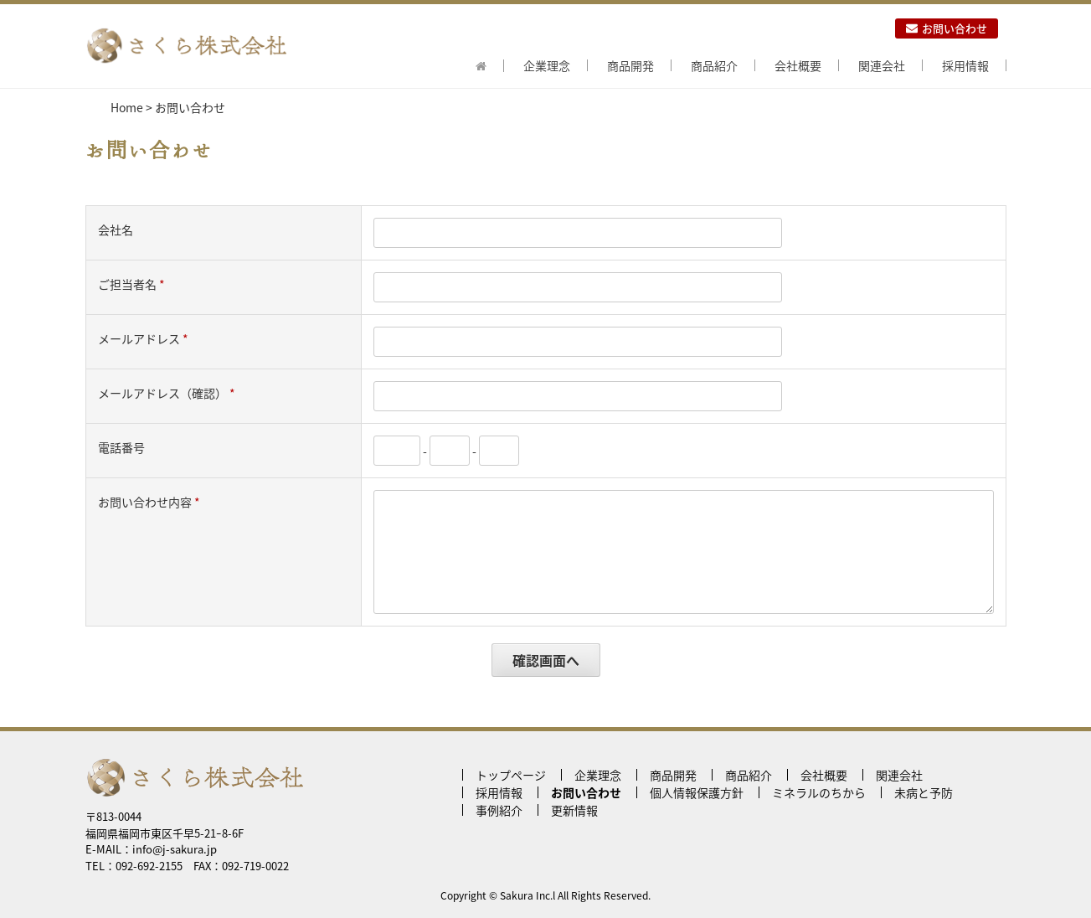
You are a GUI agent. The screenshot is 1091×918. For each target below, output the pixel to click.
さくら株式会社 (185, 46)
